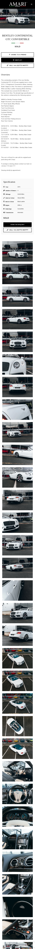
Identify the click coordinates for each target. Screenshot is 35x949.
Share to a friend (17, 55)
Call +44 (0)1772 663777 (17, 65)
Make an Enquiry (17, 224)
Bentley (17, 60)
